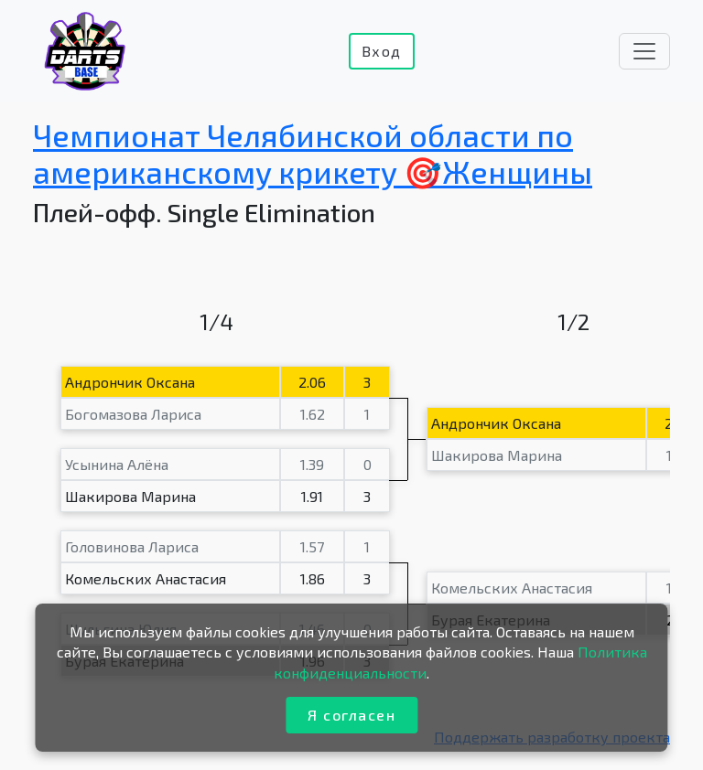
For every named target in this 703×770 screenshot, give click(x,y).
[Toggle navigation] (644, 51)
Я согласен (351, 714)
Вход (382, 50)
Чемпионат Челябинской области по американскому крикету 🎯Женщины (312, 153)
